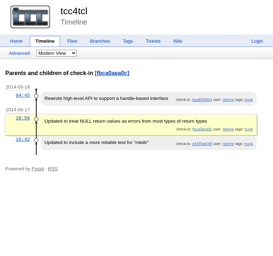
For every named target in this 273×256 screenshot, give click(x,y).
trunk (249, 99)
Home (16, 41)
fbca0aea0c (202, 129)
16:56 (23, 118)
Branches (100, 41)
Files (72, 41)
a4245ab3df (202, 144)
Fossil (38, 168)
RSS (53, 168)
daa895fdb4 (202, 99)
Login (257, 41)
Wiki (177, 41)
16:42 (23, 139)
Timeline (45, 41)
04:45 (23, 95)
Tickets (153, 41)
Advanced (19, 53)
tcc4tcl (73, 11)
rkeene (228, 99)
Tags (128, 41)
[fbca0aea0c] (112, 73)
